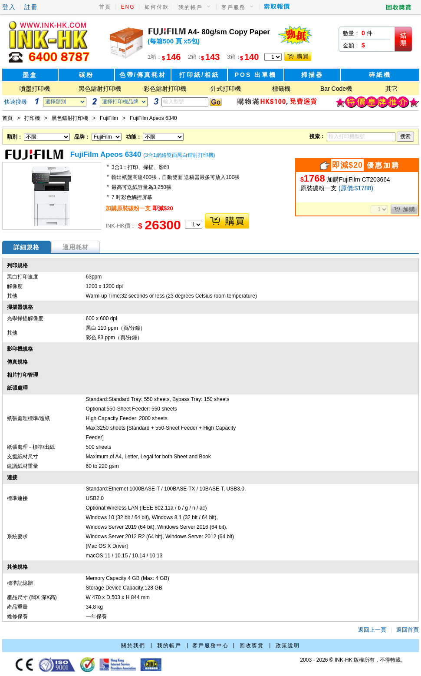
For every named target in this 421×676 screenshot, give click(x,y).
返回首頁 (407, 629)
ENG (128, 7)
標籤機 (281, 88)
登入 (9, 6)
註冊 (31, 6)
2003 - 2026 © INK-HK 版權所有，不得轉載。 (353, 660)
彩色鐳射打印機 (165, 88)
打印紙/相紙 (199, 74)
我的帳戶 (190, 7)
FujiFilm (109, 118)
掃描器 (312, 74)
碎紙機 (380, 74)
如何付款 (157, 7)
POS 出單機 (255, 74)
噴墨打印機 (35, 88)
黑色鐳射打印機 (100, 88)
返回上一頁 (372, 629)
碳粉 (86, 74)
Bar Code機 (336, 88)
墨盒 (30, 74)
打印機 (32, 118)
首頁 (105, 7)
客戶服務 (233, 7)
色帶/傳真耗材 (143, 74)
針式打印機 (225, 88)
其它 (391, 88)
